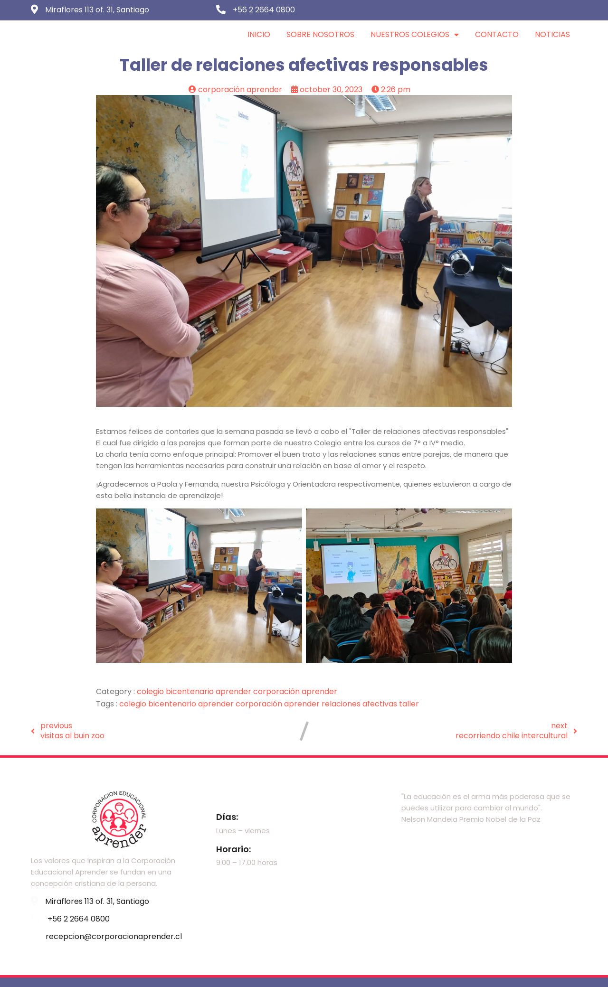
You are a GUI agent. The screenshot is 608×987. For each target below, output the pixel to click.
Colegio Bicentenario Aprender (195, 691)
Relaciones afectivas (360, 703)
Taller (409, 703)
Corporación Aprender (295, 691)
